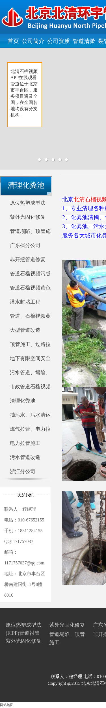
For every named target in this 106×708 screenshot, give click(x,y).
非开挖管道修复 (28, 259)
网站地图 (7, 705)
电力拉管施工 (25, 443)
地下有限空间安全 (30, 358)
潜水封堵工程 (25, 302)
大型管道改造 (25, 330)
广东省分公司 (25, 245)
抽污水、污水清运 (30, 415)
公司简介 (33, 41)
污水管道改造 (25, 457)
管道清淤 (84, 41)
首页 (13, 41)
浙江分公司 (22, 471)
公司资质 (58, 41)
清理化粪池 (22, 401)
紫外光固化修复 (28, 217)
